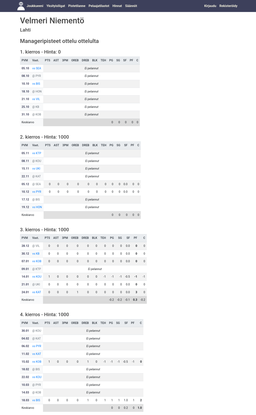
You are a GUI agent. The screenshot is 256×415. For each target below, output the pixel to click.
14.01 (25, 276)
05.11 (25, 153)
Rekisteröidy (228, 6)
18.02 (25, 369)
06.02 (25, 346)
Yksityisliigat (55, 6)
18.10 (25, 91)
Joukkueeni (35, 6)
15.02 (25, 361)
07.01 (25, 261)
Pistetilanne (76, 6)
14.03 (25, 392)
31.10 (25, 114)
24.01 (25, 292)
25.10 (25, 107)
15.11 (25, 168)
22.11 (25, 176)
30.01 (25, 331)
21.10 (25, 99)
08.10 (25, 76)
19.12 (25, 207)
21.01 (25, 284)
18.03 (25, 400)
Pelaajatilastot (99, 6)
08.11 (25, 161)
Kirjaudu (210, 6)
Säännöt (131, 6)
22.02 (25, 377)
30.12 (25, 253)
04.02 (25, 338)
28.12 (25, 246)
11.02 (25, 354)
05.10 (25, 68)
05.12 (25, 184)
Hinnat (117, 6)
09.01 (25, 269)
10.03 (25, 385)
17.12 (25, 199)
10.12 (25, 192)
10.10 (25, 83)
